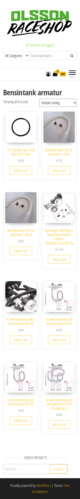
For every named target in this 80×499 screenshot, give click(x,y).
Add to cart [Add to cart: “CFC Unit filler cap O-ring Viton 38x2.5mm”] (21, 170)
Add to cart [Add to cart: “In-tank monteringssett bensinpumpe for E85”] (59, 339)
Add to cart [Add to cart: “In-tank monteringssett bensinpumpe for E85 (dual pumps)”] (59, 424)
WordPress (43, 485)
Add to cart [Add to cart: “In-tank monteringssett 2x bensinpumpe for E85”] (21, 339)
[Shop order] (58, 103)
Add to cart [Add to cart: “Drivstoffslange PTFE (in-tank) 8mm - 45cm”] (21, 250)
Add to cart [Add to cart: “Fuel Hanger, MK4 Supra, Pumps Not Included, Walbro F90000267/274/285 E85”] (59, 259)
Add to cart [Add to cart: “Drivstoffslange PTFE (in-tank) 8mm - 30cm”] (59, 170)
